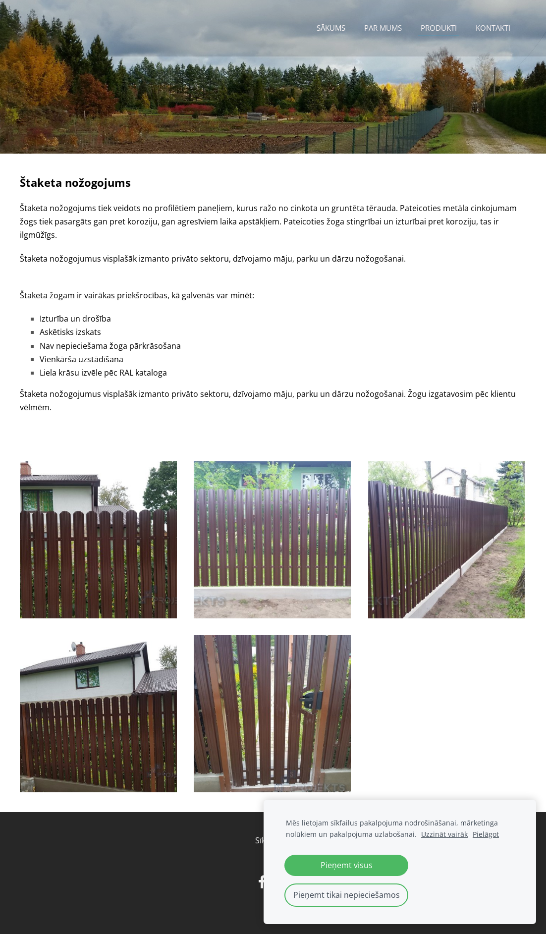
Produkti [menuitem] (439, 28)
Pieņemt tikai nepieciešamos (346, 894)
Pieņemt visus (347, 865)
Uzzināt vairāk (444, 834)
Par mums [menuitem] (383, 28)
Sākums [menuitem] (331, 28)
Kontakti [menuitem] (493, 28)
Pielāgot (486, 834)
